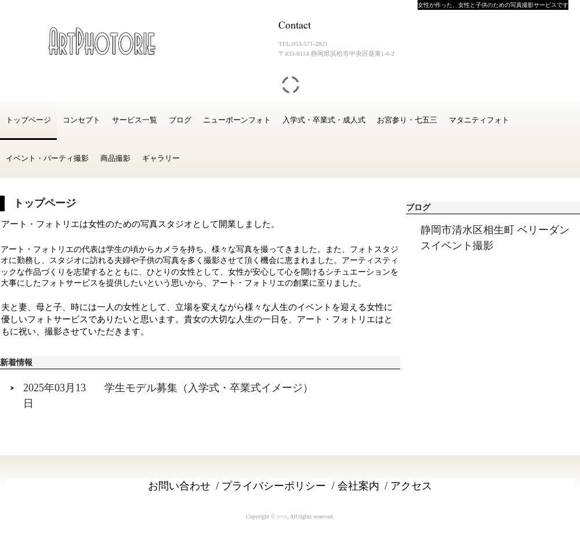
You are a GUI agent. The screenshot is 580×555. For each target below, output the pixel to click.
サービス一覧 (134, 120)
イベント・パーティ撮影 (47, 158)
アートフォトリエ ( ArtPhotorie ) (96, 40)
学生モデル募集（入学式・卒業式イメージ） (208, 388)
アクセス (411, 486)
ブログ (180, 120)
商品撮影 (115, 158)
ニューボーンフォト (237, 120)
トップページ (28, 120)
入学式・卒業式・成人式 (323, 120)
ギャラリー (161, 158)
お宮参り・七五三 (407, 120)
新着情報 (16, 362)
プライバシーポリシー (274, 486)
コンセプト (81, 120)
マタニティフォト (479, 120)
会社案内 (358, 486)
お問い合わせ (179, 486)
